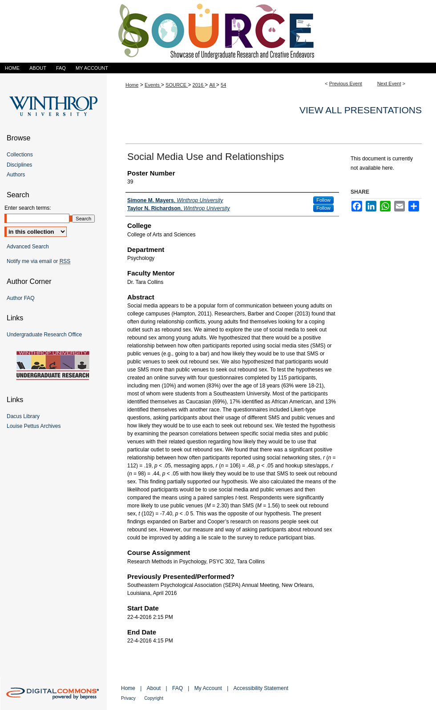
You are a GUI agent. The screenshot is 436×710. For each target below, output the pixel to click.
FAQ (177, 688)
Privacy (128, 698)
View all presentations (360, 110)
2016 (199, 85)
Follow (323, 200)
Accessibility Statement (261, 688)
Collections (20, 155)
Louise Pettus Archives (34, 426)
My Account (208, 688)
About (154, 688)
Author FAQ (21, 298)
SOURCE (177, 85)
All (212, 85)
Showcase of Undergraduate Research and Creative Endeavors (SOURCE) (218, 31)
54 (223, 85)
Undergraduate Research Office (44, 334)
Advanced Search (28, 246)
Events (153, 85)
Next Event (389, 83)
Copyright (153, 698)
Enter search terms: (27, 208)
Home (131, 85)
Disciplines (19, 165)
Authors (16, 175)
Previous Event (345, 83)
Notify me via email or (38, 261)
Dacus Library (23, 416)
